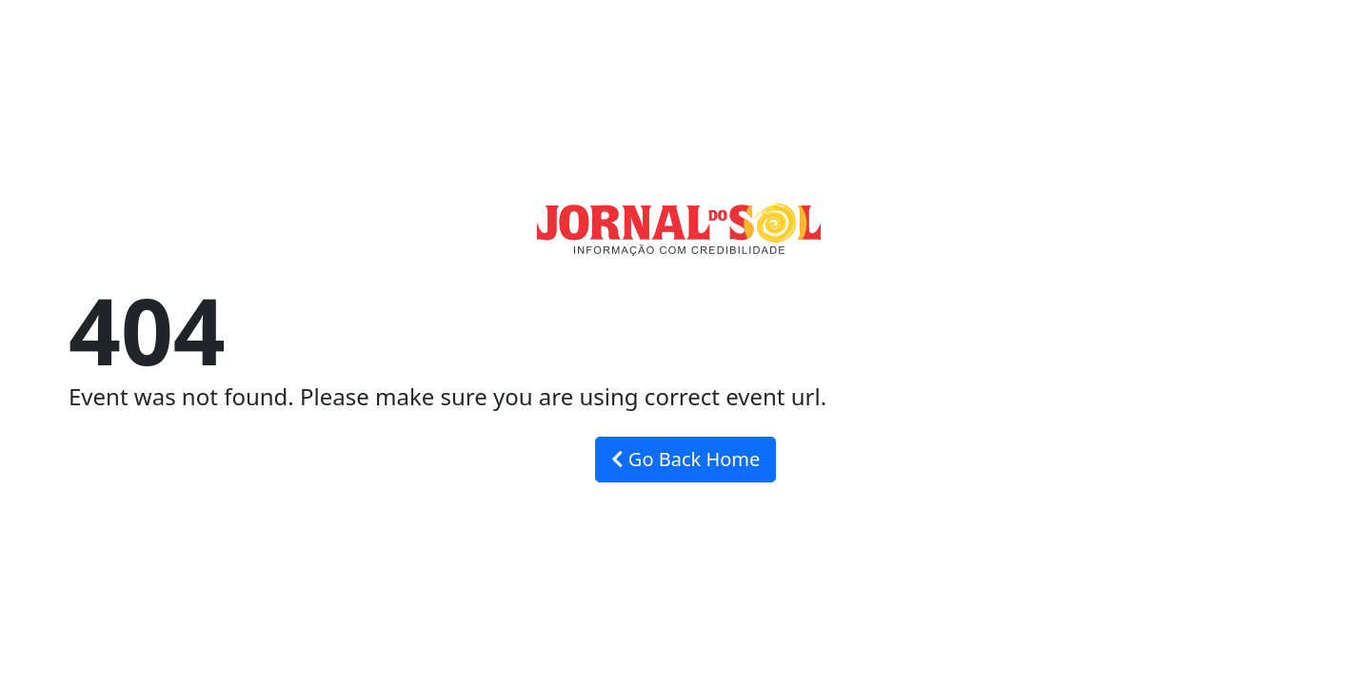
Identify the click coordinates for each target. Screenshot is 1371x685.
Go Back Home (686, 459)
